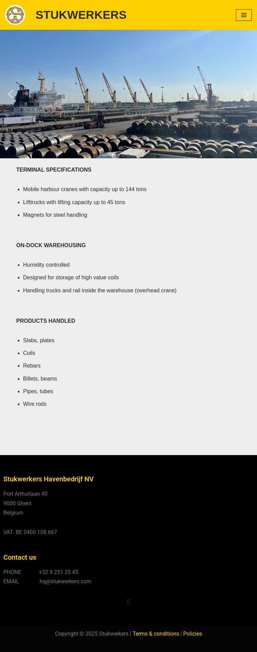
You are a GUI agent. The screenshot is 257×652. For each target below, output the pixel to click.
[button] (10, 94)
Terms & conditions (156, 633)
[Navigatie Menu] (244, 15)
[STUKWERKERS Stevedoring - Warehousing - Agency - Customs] (65, 15)
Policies (192, 633)
